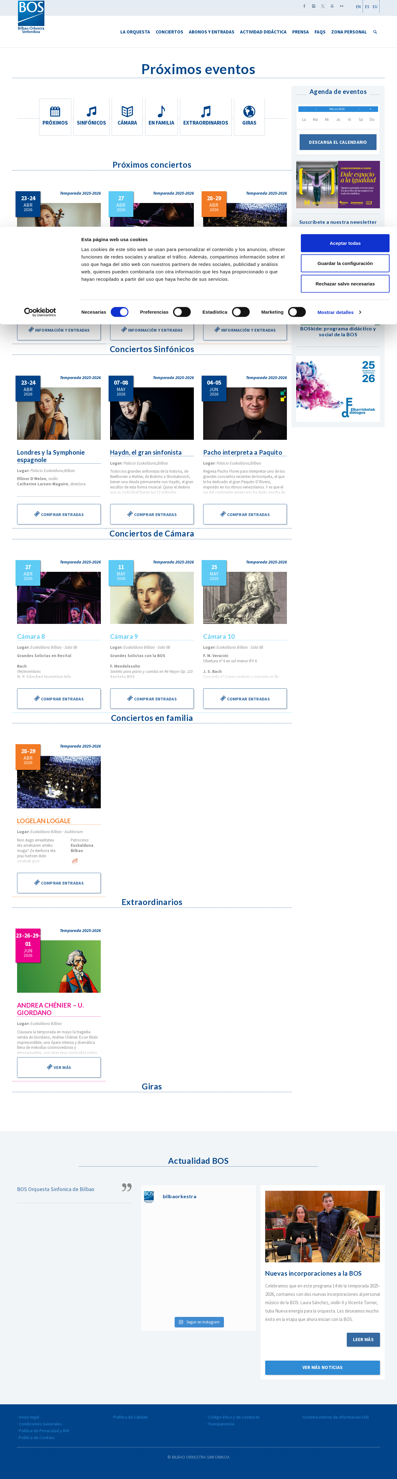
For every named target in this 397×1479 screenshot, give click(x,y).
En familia (164, 116)
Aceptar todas (345, 16)
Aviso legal (29, 1417)
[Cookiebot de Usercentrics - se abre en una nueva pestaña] (40, 85)
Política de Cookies (37, 1437)
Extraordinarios (207, 116)
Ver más (59, 1067)
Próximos (54, 116)
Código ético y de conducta (233, 1417)
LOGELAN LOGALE (230, 268)
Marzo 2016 (337, 111)
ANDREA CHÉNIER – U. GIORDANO (51, 1008)
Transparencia (221, 1424)
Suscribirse (338, 260)
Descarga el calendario (338, 147)
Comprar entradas (59, 514)
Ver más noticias (322, 1367)
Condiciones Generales (40, 1424)
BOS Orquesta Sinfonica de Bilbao (55, 1189)
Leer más (363, 1339)
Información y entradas (59, 329)
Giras (250, 116)
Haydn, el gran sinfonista (147, 452)
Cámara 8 (124, 268)
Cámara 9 (124, 636)
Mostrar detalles (336, 85)
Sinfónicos (90, 116)
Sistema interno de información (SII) (336, 1417)
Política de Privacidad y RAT (44, 1430)
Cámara (127, 116)
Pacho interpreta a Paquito (243, 452)
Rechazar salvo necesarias (345, 57)
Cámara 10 (219, 636)
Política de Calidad (131, 1417)
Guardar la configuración (345, 36)
